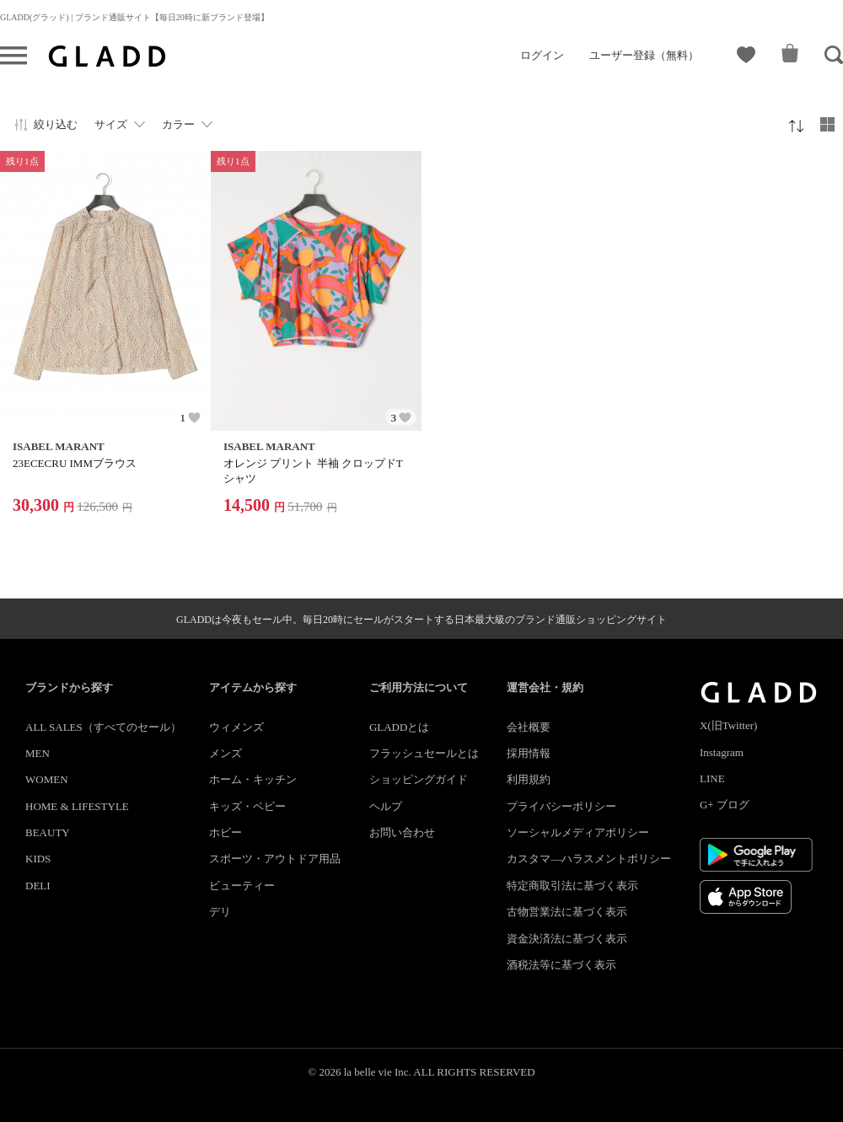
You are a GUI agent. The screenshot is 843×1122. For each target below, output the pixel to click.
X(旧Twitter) (728, 725)
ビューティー (242, 885)
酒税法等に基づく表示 (561, 964)
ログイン (542, 55)
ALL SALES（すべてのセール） (103, 727)
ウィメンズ (236, 727)
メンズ (225, 753)
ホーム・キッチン (253, 779)
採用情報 (528, 753)
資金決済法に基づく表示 (567, 938)
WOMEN (46, 779)
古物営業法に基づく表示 (567, 911)
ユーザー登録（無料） (644, 55)
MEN (37, 753)
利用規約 (528, 779)
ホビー (225, 832)
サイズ (110, 124)
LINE (712, 778)
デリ (220, 911)
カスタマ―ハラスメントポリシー (589, 858)
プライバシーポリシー (561, 806)
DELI (38, 885)
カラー (178, 124)
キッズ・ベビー (247, 806)
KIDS (38, 858)
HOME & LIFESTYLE (77, 806)
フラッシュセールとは (424, 753)
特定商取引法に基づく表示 (572, 885)
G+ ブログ (724, 804)
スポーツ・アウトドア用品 (275, 858)
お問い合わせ (402, 832)
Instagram (722, 752)
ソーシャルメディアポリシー (578, 832)
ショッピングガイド (418, 779)
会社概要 (528, 727)
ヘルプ (385, 806)
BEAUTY (47, 832)
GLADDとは (399, 727)
